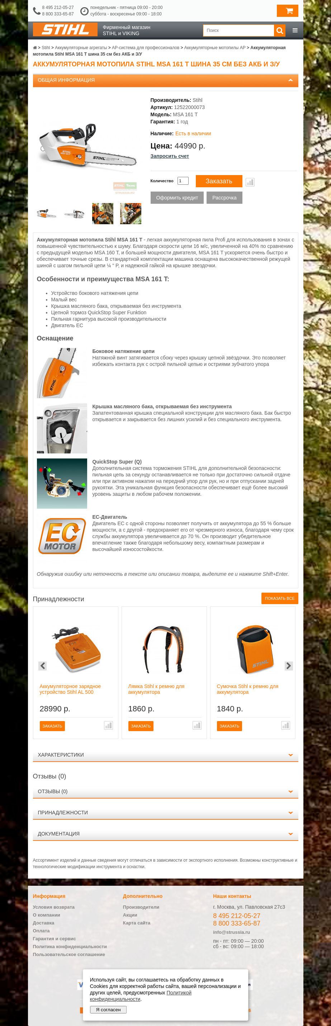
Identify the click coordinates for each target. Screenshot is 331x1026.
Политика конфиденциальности (70, 946)
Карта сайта (137, 923)
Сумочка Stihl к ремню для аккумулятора (248, 689)
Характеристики (61, 755)
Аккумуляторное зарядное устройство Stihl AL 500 (70, 689)
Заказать (219, 181)
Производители (141, 907)
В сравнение (250, 182)
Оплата (41, 930)
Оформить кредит (177, 198)
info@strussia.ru (231, 932)
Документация (59, 834)
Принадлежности (63, 812)
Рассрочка (224, 198)
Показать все (279, 598)
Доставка (44, 923)
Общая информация (66, 80)
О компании (46, 915)
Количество (162, 181)
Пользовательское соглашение (69, 954)
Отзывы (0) (53, 791)
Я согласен (108, 1009)
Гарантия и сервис (54, 938)
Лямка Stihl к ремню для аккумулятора (156, 689)
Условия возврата (54, 907)
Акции (130, 915)
